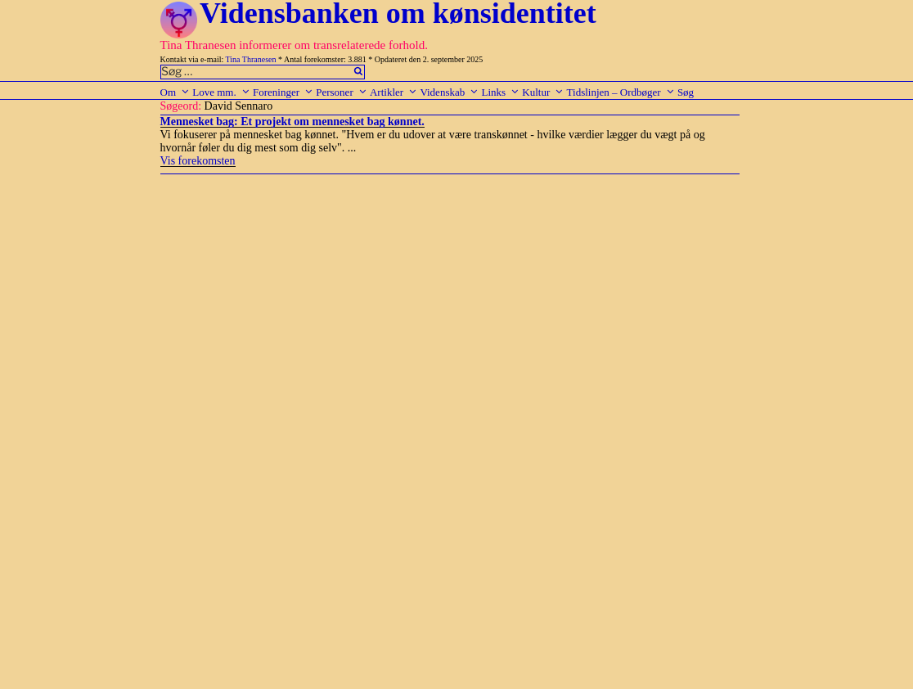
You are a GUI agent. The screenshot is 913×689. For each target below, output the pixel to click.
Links (500, 92)
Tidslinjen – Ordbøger (621, 92)
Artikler (393, 92)
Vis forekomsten (198, 161)
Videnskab (449, 92)
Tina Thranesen (251, 59)
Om (175, 92)
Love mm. (221, 92)
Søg (685, 92)
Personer (341, 92)
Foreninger (283, 92)
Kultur (543, 92)
